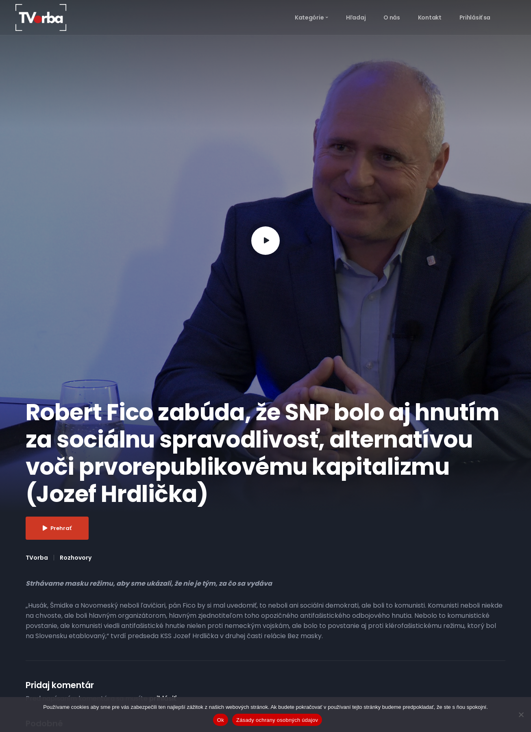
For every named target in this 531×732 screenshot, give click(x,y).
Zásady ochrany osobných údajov (277, 720)
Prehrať (57, 528)
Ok (220, 720)
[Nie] (521, 714)
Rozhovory (75, 558)
